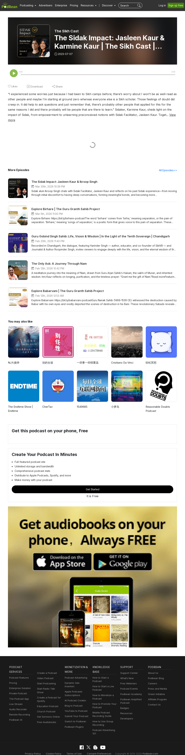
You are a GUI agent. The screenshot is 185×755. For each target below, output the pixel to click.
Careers (152, 678)
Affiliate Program (157, 694)
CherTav (47, 401)
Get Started (92, 484)
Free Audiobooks (46, 716)
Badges (124, 702)
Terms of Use (74, 748)
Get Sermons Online (48, 711)
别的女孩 (47, 357)
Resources (126, 708)
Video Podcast (45, 672)
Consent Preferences (98, 748)
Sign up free (176, 5)
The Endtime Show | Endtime (21, 404)
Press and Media (157, 683)
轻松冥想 (151, 357)
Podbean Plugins (74, 721)
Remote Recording (19, 709)
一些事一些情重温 (87, 357)
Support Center (128, 667)
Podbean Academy (131, 688)
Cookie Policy (54, 748)
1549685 (82, 401)
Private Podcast (18, 688)
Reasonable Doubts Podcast (158, 404)
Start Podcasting (46, 678)
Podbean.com (149, 748)
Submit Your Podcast (76, 710)
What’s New (127, 672)
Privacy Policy (34, 748)
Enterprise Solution (20, 682)
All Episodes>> (168, 165)
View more (161, 115)
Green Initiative (156, 688)
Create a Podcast (46, 667)
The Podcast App (19, 693)
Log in (162, 5)
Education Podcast (47, 700)
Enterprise (61, 5)
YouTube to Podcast (76, 705)
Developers (126, 713)
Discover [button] (107, 5)
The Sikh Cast (66, 31)
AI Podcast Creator (75, 695)
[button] (28, 5)
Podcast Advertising (76, 672)
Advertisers (46, 5)
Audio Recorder (18, 704)
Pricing (74, 5)
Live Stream (16, 698)
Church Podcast (46, 706)
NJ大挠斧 (14, 357)
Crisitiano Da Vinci (123, 357)
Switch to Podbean (75, 716)
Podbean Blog (156, 672)
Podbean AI (15, 714)
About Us (153, 667)
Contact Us (154, 699)
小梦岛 (115, 401)
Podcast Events (129, 683)
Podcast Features (19, 672)
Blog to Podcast (73, 700)
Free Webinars (128, 678)
